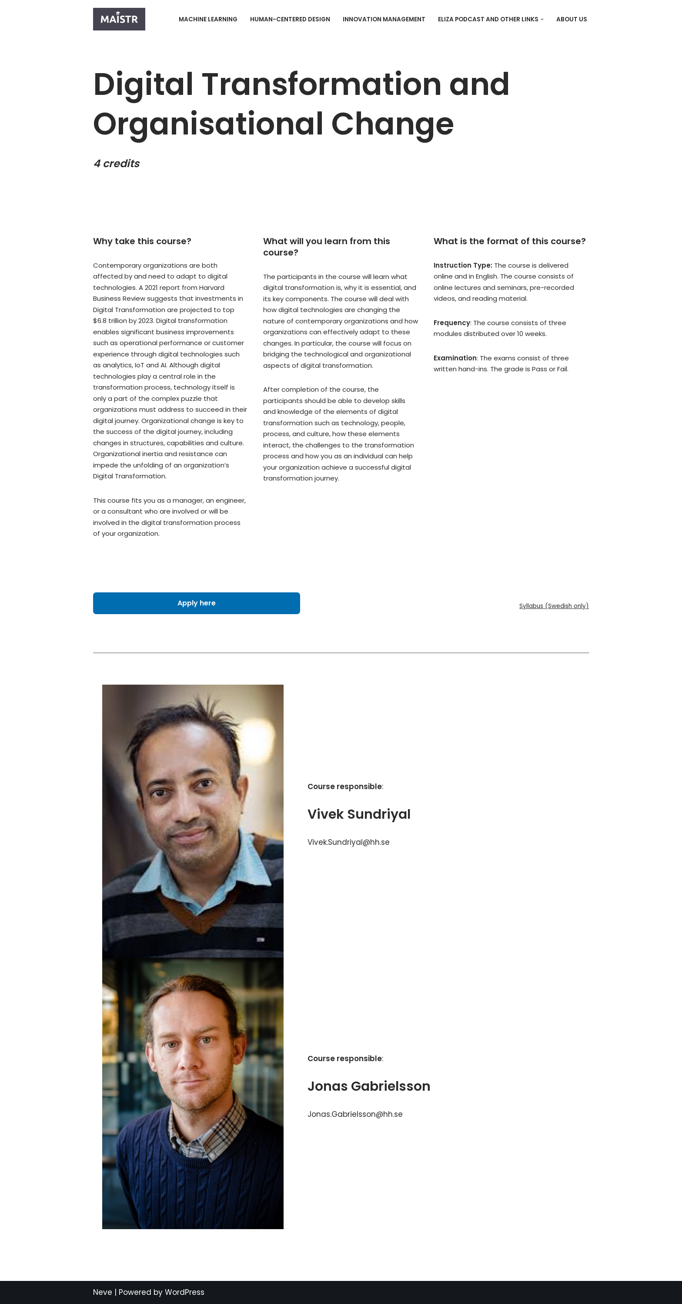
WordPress (184, 1292)
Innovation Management (384, 19)
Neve (102, 1292)
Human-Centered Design (290, 19)
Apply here (196, 603)
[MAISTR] (121, 19)
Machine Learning (208, 19)
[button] (542, 19)
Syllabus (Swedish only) (554, 606)
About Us (571, 19)
